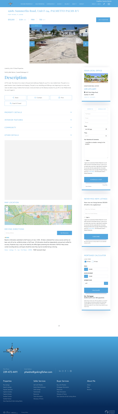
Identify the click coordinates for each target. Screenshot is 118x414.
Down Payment (88, 273)
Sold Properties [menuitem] (39, 4)
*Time (85, 133)
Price (85, 266)
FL (15, 250)
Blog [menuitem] (88, 387)
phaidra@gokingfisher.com (38, 371)
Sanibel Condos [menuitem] (7, 396)
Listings (11, 250)
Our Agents (92, 97)
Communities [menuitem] (50, 4)
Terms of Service (88, 186)
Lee (18, 250)
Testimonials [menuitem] (37, 392)
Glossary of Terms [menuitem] (38, 399)
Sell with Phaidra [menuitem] (38, 385)
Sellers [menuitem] (67, 4)
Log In (99, 4)
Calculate (96, 290)
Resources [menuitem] (36, 394)
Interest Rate (88, 280)
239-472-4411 (90, 89)
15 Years (95, 261)
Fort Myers (24, 250)
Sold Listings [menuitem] (37, 389)
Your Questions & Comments (91, 139)
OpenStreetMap (64, 224)
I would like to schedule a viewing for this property (96, 149)
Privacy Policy (91, 171)
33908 (30, 250)
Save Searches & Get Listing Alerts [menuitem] (12, 401)
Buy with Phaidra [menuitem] (61, 385)
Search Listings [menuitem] (7, 387)
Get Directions (64, 233)
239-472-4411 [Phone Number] (10, 371)
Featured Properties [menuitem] (26, 4)
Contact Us (86, 97)
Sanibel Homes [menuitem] (7, 399)
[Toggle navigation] (109, 4)
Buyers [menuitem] (59, 4)
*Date (85, 126)
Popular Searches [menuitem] (8, 389)
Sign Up (93, 4)
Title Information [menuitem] (38, 396)
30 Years (88, 261)
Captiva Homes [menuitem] (7, 394)
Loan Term (87, 259)
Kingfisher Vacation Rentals (104, 1)
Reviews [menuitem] (89, 389)
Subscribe (96, 236)
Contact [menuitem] (81, 4)
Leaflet (57, 224)
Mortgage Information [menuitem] (63, 387)
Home (6, 250)
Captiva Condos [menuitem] (7, 392)
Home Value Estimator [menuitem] (40, 387)
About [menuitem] (74, 4)
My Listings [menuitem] (6, 385)
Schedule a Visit (102, 109)
